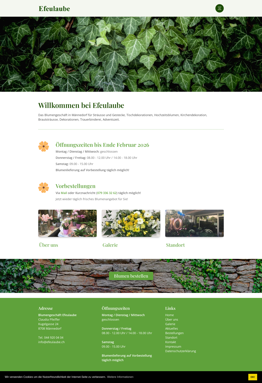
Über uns (48, 248)
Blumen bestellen (131, 279)
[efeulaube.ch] (54, 8)
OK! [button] (252, 377)
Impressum (173, 350)
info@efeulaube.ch (51, 345)
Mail (64, 196)
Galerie (110, 248)
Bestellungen (174, 336)
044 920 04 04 (53, 341)
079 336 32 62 (106, 196)
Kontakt (170, 345)
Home (169, 318)
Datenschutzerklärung (180, 354)
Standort (175, 248)
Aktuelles (171, 332)
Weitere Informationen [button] (120, 376)
